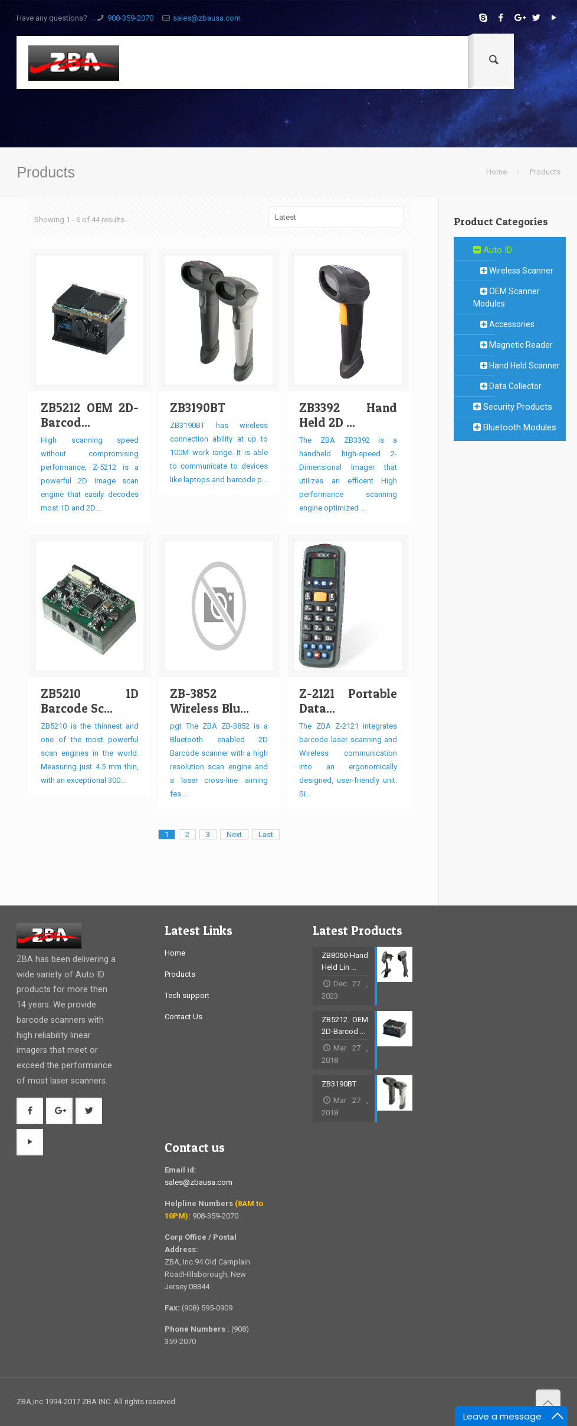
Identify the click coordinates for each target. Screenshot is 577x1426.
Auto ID (492, 250)
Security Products (512, 406)
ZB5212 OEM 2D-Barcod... (90, 415)
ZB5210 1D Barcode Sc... (90, 701)
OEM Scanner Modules (506, 297)
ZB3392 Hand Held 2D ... (348, 415)
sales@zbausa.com (207, 18)
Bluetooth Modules (514, 427)
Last (265, 834)
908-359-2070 (130, 18)
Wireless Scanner (513, 270)
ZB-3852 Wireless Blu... (209, 701)
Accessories (504, 324)
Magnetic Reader (513, 345)
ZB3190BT (197, 407)
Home (496, 171)
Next (234, 834)
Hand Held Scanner (516, 365)
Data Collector (507, 386)
